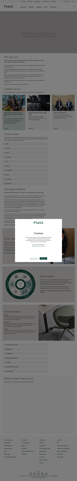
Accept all (43, 258)
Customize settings (34, 258)
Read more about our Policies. (38, 246)
